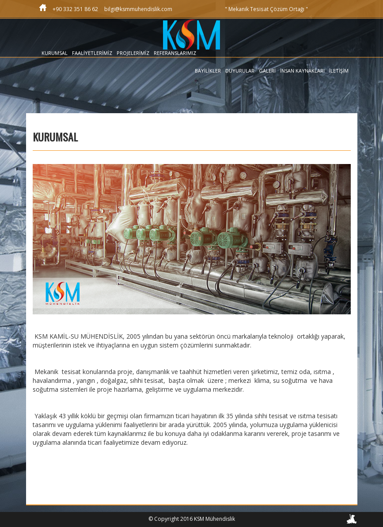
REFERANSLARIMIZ (175, 53)
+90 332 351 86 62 (75, 9)
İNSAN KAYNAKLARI (302, 70)
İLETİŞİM (339, 70)
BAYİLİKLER (208, 70)
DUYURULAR (239, 70)
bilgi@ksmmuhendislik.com (138, 9)
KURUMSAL (55, 53)
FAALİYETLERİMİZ (92, 53)
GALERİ (267, 70)
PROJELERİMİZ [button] (133, 53)
